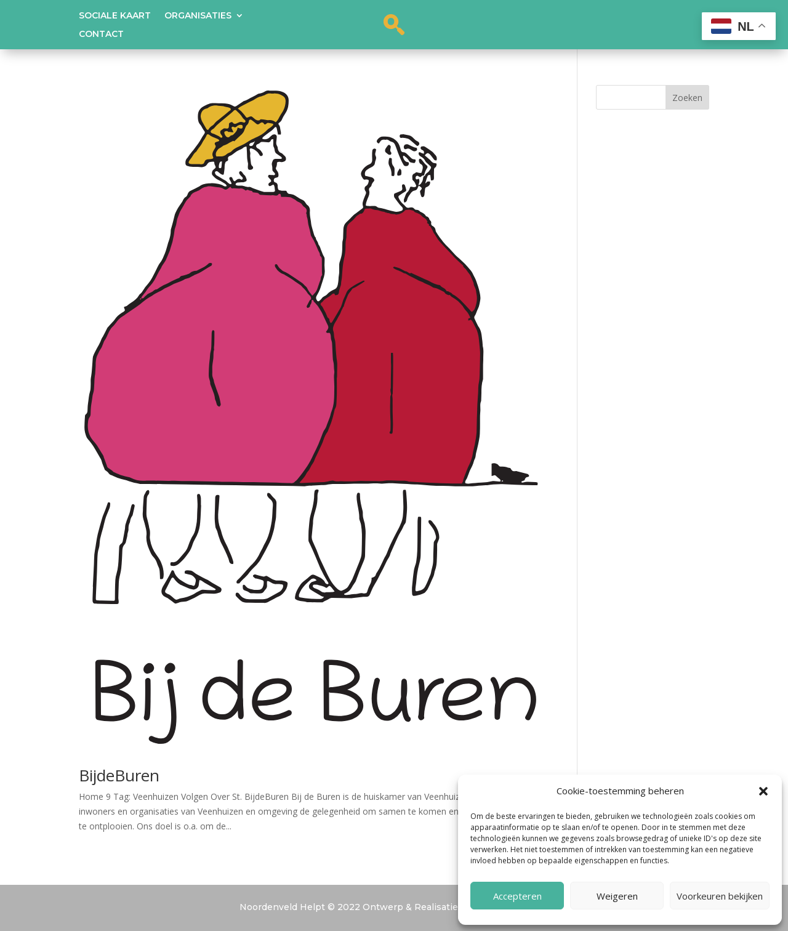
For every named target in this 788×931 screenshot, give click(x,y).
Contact (101, 34)
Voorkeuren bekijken (720, 896)
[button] (763, 791)
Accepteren (517, 896)
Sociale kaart (115, 16)
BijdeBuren (119, 775)
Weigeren (617, 896)
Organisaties (197, 16)
